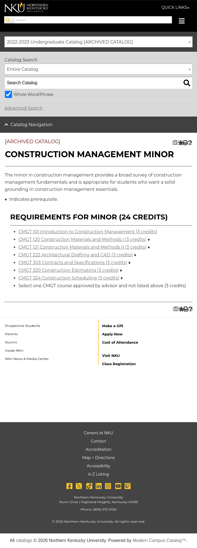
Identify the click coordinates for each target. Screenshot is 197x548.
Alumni (11, 342)
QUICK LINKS (175, 7)
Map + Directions (98, 457)
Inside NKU (14, 350)
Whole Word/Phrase (33, 94)
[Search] (9, 19)
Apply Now (112, 334)
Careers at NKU (98, 432)
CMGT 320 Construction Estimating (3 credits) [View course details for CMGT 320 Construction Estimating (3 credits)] (68, 270)
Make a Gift (112, 326)
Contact (98, 441)
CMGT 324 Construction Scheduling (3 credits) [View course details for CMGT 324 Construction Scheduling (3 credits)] (68, 278)
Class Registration (119, 364)
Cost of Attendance (120, 342)
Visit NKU (111, 355)
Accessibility (98, 465)
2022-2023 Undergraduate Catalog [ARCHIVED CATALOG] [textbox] (70, 42)
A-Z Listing (98, 474)
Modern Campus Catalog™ (159, 540)
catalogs (24, 540)
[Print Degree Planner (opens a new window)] (174, 143)
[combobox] (98, 41)
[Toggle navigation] (184, 21)
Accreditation (99, 449)
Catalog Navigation (31, 124)
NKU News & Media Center (27, 359)
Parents (11, 334)
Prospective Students (22, 326)
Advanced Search (23, 108)
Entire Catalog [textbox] (22, 69)
